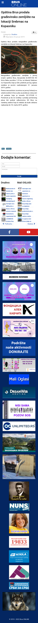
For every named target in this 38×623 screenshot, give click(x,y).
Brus (3, 148)
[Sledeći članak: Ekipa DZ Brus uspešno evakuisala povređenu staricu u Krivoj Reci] (31, 224)
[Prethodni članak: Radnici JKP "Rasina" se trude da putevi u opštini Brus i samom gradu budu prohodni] (7, 224)
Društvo (14, 34)
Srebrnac (8, 148)
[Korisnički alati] (34, 32)
